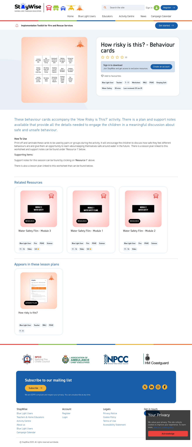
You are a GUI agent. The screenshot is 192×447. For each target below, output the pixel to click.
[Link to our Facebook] (164, 387)
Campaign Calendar (161, 16)
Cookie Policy (109, 417)
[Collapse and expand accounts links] (88, 409)
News (143, 16)
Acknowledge (168, 433)
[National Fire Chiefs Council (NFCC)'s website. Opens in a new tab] (36, 359)
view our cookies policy (163, 427)
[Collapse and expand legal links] (129, 409)
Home (70, 16)
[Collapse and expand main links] (47, 409)
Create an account (161, 66)
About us (21, 424)
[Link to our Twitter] (144, 387)
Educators (107, 16)
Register (169, 7)
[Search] (126, 7)
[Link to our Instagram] (158, 387)
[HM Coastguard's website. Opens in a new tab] (156, 359)
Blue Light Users (87, 16)
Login (65, 417)
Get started (166, 25)
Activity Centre (126, 16)
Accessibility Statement (114, 424)
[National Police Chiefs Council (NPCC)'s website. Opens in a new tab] (116, 359)
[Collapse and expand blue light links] (98, 16)
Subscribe (35, 388)
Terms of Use (109, 421)
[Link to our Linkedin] (151, 387)
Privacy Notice (110, 413)
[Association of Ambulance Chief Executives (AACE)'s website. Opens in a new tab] (76, 359)
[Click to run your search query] (105, 7)
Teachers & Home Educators (30, 417)
